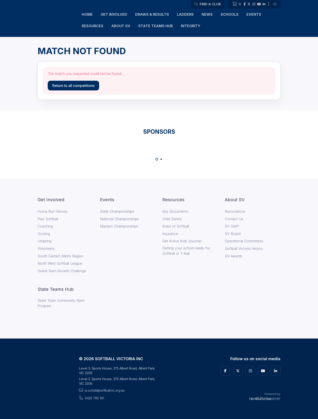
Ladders (185, 14)
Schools (229, 14)
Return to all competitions (73, 85)
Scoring (44, 234)
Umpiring (44, 241)
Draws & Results (152, 14)
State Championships (117, 211)
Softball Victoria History (244, 248)
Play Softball (48, 219)
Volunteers (46, 248)
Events (253, 14)
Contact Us (234, 219)
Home (87, 14)
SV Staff (232, 226)
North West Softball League (60, 263)
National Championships (119, 219)
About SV (120, 26)
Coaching (45, 226)
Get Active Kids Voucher (182, 241)
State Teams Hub (155, 26)
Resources (92, 26)
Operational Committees (244, 241)
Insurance (170, 234)
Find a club (208, 4)
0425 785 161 (91, 398)
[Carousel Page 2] (161, 159)
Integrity (190, 26)
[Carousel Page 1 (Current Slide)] (156, 159)
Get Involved (114, 14)
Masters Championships (119, 226)
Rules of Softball (175, 226)
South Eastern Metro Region (60, 256)
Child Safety (172, 219)
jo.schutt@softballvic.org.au (102, 390)
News (207, 14)
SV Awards (233, 256)
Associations (235, 211)
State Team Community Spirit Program (61, 303)
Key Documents (175, 211)
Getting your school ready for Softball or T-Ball (186, 251)
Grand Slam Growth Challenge (62, 271)
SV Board (232, 234)
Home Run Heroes (52, 211)
